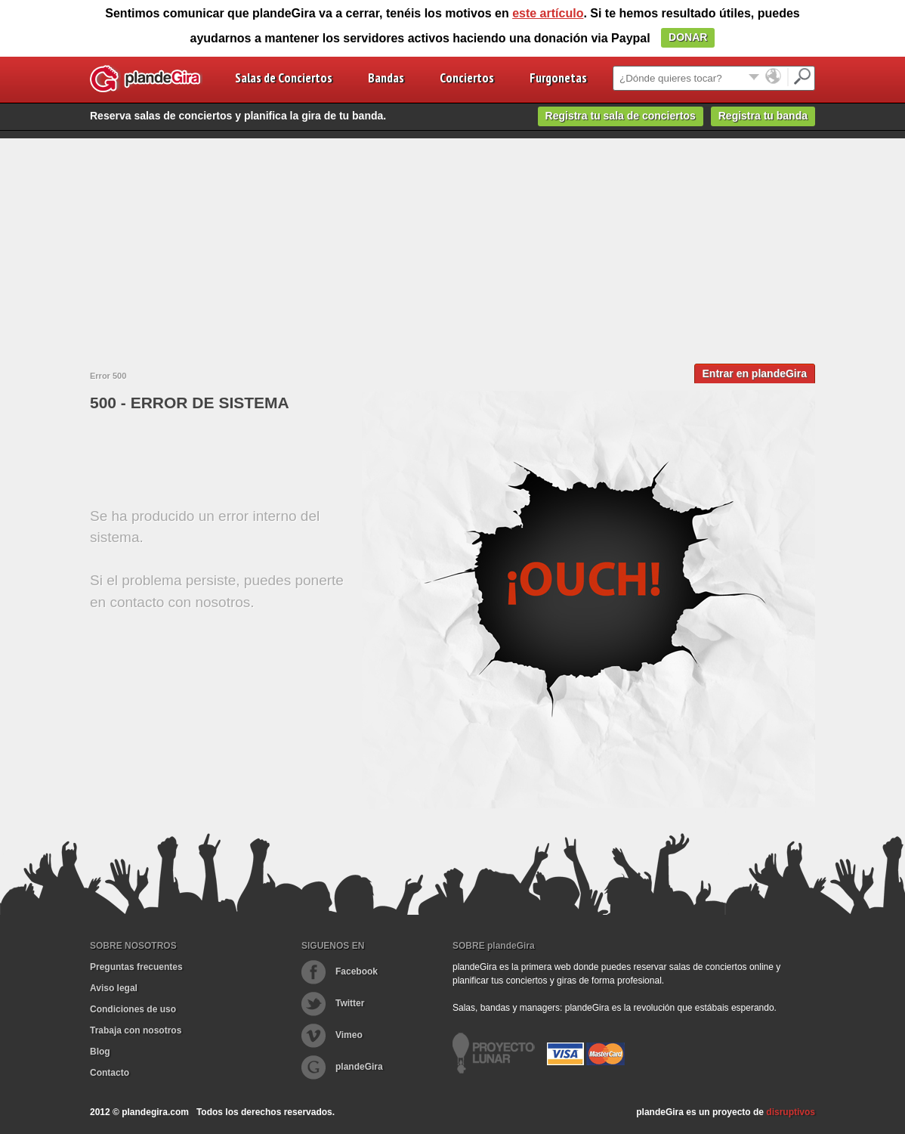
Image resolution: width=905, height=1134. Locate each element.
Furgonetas (558, 78)
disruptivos (790, 1112)
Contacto (109, 1072)
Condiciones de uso (133, 1009)
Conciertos (467, 78)
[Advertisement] (452, 244)
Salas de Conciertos (283, 78)
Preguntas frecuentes (136, 967)
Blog (100, 1051)
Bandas (386, 78)
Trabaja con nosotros (135, 1030)
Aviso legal (113, 988)
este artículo (547, 13)
